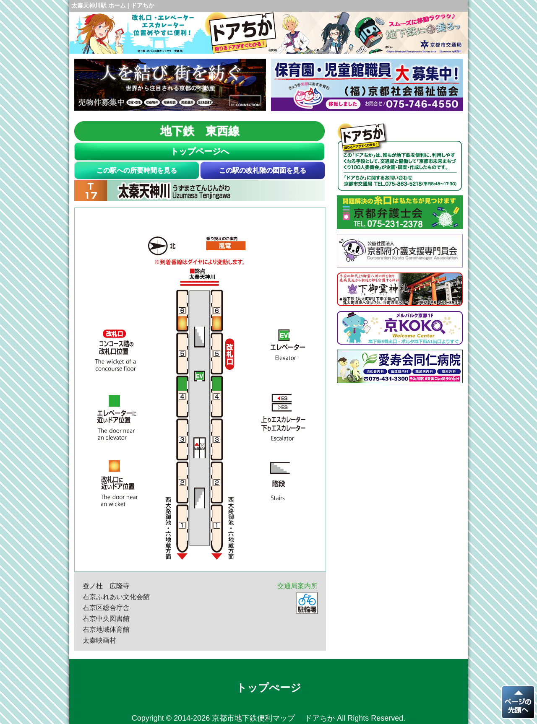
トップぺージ (268, 687)
